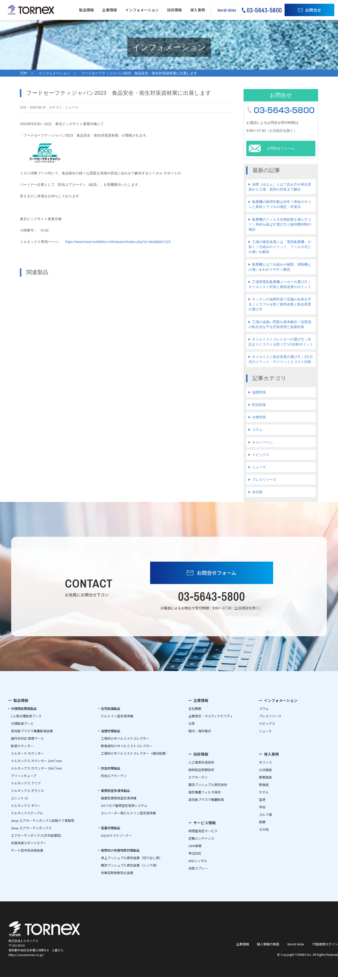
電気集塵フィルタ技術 (204, 792)
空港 (262, 799)
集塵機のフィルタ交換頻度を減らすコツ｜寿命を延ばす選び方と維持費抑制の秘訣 (280, 224)
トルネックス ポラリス (27, 790)
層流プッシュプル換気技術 (207, 784)
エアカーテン (198, 777)
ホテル (264, 792)
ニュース (259, 467)
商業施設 (265, 777)
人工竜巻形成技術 (201, 762)
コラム (257, 430)
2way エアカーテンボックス (31, 828)
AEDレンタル (197, 860)
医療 (262, 822)
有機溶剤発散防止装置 (117, 872)
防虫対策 (259, 405)
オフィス (265, 762)
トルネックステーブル (27, 813)
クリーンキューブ (23, 775)
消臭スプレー (198, 868)
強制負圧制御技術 (201, 769)
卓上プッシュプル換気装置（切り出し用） (131, 857)
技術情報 (174, 9)
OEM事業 (195, 845)
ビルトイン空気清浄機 (117, 716)
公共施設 (265, 769)
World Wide (295, 944)
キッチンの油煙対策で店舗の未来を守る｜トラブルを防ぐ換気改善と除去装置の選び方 (280, 304)
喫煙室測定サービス (202, 831)
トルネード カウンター (27, 753)
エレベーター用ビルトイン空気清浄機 (128, 813)
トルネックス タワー (26, 805)
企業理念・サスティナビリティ (210, 716)
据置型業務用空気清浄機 (118, 798)
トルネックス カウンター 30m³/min (36, 768)
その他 (264, 829)
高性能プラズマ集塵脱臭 (206, 799)
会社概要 (194, 708)
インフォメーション (142, 9)
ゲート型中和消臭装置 (27, 850)
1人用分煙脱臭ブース (26, 716)
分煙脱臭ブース (22, 723)
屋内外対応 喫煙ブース (27, 738)
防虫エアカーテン (114, 775)
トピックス (260, 455)
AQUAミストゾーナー (116, 835)
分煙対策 (259, 417)
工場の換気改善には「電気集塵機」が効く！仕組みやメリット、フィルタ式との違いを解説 (280, 247)
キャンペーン (262, 442)
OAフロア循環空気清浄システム (124, 805)
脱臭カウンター (22, 745)
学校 (262, 807)
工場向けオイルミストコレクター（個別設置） (135, 753)
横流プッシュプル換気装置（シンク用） (130, 865)
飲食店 (264, 784)
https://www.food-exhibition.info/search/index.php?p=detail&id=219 (117, 242)
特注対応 (194, 853)
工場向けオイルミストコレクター (125, 738)
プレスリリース (264, 480)
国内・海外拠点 (199, 731)
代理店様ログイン (325, 944)
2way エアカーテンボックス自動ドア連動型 (42, 820)
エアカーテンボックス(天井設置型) (36, 835)
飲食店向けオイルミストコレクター (126, 745)
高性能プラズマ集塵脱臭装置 (32, 731)
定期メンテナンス (201, 838)
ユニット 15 (19, 798)
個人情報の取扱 (268, 944)
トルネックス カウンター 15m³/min (36, 760)
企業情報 (109, 9)
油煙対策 (259, 392)
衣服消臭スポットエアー (28, 842)
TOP (23, 73)
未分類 (257, 492)
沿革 (191, 723)
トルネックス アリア (26, 783)
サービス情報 (204, 822)
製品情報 (86, 9)
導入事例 (197, 9)
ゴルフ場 (265, 814)
